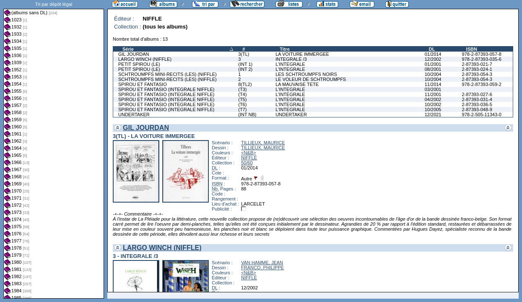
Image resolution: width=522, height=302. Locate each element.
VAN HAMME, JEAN (262, 262)
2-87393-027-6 (477, 94)
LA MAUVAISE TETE (297, 84)
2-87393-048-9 (477, 109)
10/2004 (433, 74)
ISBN (471, 49)
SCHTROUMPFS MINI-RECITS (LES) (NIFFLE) (167, 74)
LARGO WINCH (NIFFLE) (144, 59)
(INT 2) (245, 69)
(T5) (242, 99)
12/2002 (433, 59)
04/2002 (433, 99)
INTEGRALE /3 (291, 59)
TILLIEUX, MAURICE (263, 142)
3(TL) (243, 54)
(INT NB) (247, 114)
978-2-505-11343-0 (481, 114)
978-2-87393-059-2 (481, 84)
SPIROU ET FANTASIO (142, 84)
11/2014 (433, 84)
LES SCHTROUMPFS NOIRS (306, 74)
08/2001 (433, 69)
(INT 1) (245, 64)
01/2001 (433, 64)
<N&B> (248, 152)
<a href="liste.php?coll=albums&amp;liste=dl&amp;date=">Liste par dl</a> (53, 149)
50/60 (247, 162)
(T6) (242, 104)
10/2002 (433, 104)
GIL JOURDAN (133, 54)
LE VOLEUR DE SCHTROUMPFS (310, 79)
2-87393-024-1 (477, 69)
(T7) (242, 109)
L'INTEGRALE (290, 64)
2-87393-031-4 (477, 99)
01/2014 (433, 54)
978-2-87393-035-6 (481, 59)
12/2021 (433, 114)
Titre (285, 49)
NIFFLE (249, 157)
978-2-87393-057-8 (481, 54)
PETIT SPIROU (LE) (139, 64)
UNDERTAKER (134, 114)
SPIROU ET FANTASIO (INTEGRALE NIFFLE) (166, 89)
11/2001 (433, 94)
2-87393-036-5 (477, 104)
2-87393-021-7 (477, 64)
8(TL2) (245, 84)
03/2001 (433, 89)
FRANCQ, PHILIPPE (262, 267)
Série (128, 49)
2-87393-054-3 (477, 74)
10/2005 (433, 109)
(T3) (242, 89)
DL (432, 49)
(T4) (242, 94)
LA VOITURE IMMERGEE (302, 54)
